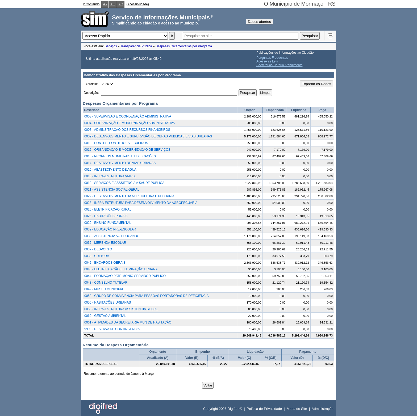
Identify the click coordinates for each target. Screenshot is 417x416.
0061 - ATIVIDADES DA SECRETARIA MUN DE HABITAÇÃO (127, 322)
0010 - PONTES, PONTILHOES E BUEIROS (116, 143)
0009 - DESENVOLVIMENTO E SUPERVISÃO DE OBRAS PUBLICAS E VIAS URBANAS (148, 136)
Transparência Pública (136, 46)
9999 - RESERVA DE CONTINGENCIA (112, 329)
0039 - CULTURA (96, 256)
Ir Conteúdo (91, 4)
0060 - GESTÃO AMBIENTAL (105, 316)
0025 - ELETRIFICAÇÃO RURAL (107, 209)
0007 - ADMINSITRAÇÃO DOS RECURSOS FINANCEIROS (127, 130)
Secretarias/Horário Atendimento (279, 65)
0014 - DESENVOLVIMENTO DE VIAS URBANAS (120, 163)
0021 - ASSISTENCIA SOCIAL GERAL (111, 189)
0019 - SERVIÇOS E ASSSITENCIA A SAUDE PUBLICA (124, 183)
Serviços (111, 46)
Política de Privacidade (264, 409)
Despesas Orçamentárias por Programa (184, 46)
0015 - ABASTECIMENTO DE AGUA (110, 169)
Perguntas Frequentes (272, 58)
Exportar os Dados (316, 84)
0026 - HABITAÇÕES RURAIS (106, 216)
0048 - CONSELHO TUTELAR (106, 282)
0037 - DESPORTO (98, 249)
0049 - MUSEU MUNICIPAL (104, 289)
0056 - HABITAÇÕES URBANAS (107, 302)
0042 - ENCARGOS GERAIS (105, 262)
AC (121, 4)
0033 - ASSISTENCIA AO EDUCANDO (111, 236)
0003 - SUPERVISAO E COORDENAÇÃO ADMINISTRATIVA (127, 116)
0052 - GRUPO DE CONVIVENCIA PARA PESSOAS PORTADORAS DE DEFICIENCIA (146, 296)
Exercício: (91, 84)
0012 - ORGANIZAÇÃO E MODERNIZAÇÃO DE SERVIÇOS (127, 150)
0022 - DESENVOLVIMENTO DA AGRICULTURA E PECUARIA (129, 196)
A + (112, 4)
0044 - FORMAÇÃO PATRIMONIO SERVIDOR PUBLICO (125, 276)
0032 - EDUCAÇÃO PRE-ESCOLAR (110, 229)
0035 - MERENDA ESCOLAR (105, 243)
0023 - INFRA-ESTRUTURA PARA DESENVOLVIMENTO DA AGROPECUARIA (140, 203)
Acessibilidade (137, 4)
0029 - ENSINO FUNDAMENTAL (107, 223)
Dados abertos (259, 22)
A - (105, 4)
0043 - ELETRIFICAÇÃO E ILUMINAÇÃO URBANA (120, 269)
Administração (322, 409)
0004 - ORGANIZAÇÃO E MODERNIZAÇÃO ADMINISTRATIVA (129, 123)
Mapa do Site (297, 409)
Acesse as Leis (267, 61)
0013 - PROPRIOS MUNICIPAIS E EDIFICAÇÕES (120, 156)
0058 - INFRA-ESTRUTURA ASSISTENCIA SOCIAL (121, 309)
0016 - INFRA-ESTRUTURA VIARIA (110, 176)
